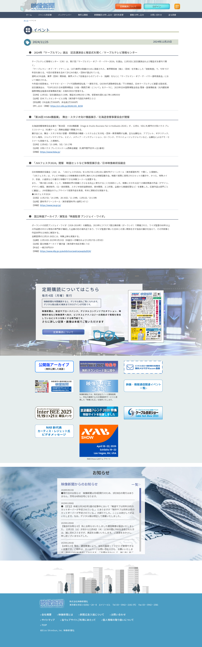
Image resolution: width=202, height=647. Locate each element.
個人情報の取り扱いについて (118, 619)
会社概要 (47, 614)
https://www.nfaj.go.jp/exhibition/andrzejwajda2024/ (65, 251)
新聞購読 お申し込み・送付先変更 (109, 14)
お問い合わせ (156, 14)
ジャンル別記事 (45, 14)
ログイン (157, 6)
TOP (44, 625)
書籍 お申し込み (137, 14)
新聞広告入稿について (92, 614)
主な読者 (172, 14)
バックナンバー (65, 14)
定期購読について (128, 6)
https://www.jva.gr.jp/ (50, 205)
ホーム (29, 14)
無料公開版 (83, 14)
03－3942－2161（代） (126, 604)
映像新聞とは (65, 614)
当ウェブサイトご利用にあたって (79, 619)
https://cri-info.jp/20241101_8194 (66, 105)
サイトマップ (48, 619)
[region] (101, 520)
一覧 (136, 484)
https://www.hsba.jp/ (50, 151)
